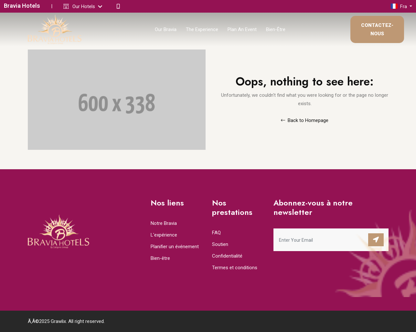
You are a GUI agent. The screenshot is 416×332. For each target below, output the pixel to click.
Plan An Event (242, 29)
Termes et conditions (234, 268)
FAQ (216, 233)
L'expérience (164, 235)
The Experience (202, 29)
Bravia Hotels (22, 5)
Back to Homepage (304, 120)
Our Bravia (165, 29)
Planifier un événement (175, 246)
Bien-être (275, 29)
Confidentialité (227, 256)
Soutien (220, 244)
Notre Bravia (164, 223)
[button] (401, 6)
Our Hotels (87, 6)
